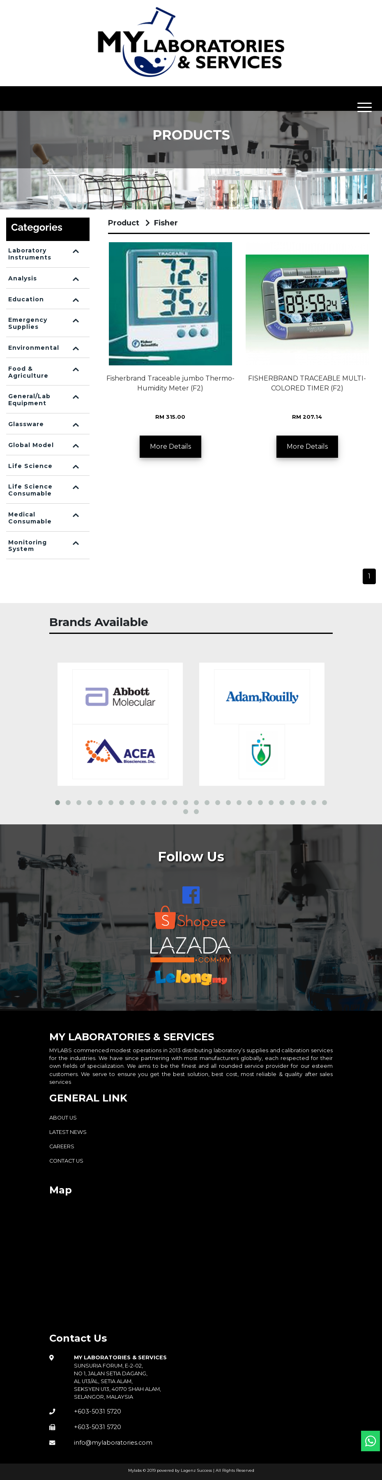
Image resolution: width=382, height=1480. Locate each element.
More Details (170, 446)
